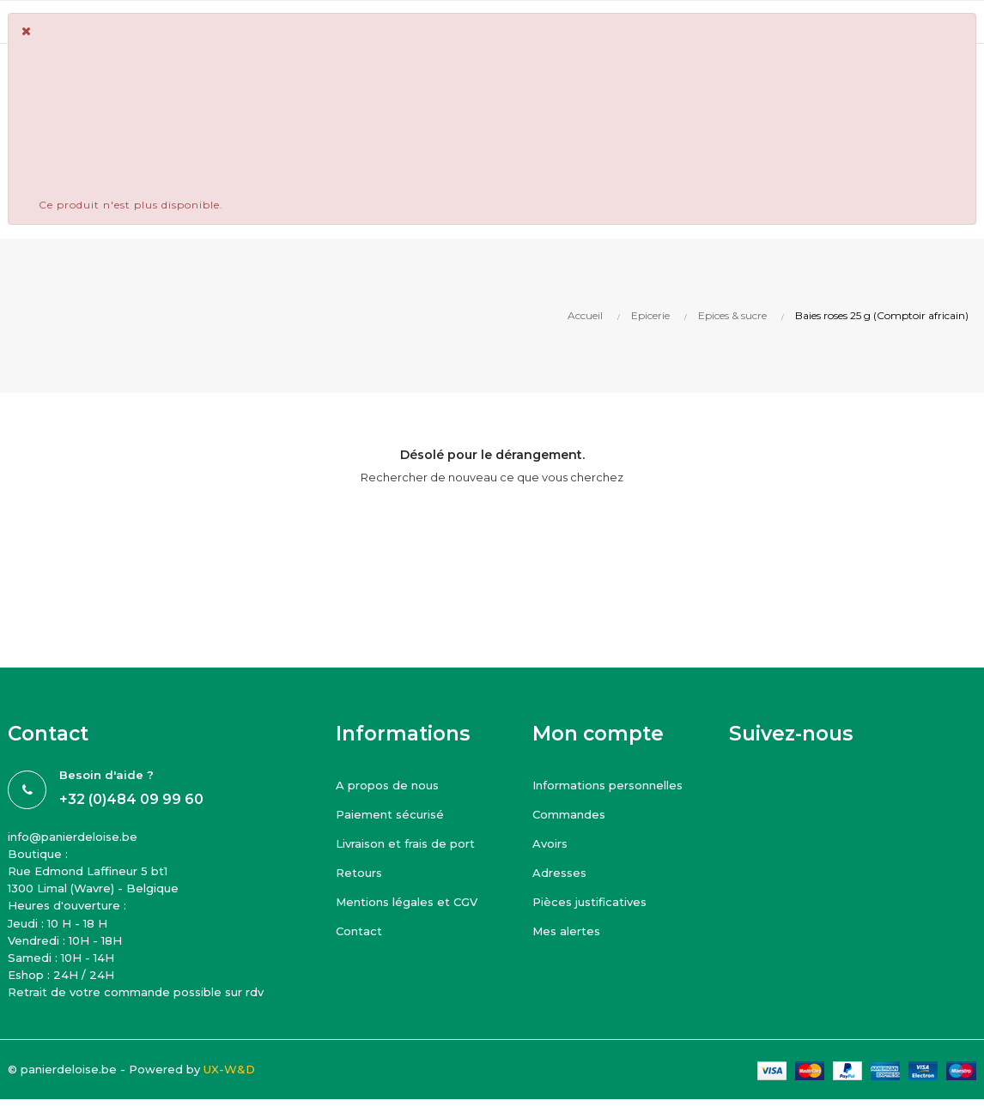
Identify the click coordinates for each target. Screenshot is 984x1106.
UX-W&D (229, 1069)
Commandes (568, 814)
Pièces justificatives (589, 902)
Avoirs (550, 843)
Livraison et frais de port (405, 843)
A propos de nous (387, 785)
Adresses (559, 872)
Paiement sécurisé (390, 814)
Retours (359, 872)
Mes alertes (566, 931)
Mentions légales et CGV (406, 902)
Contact (359, 931)
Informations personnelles (607, 785)
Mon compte (598, 734)
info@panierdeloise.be (72, 836)
